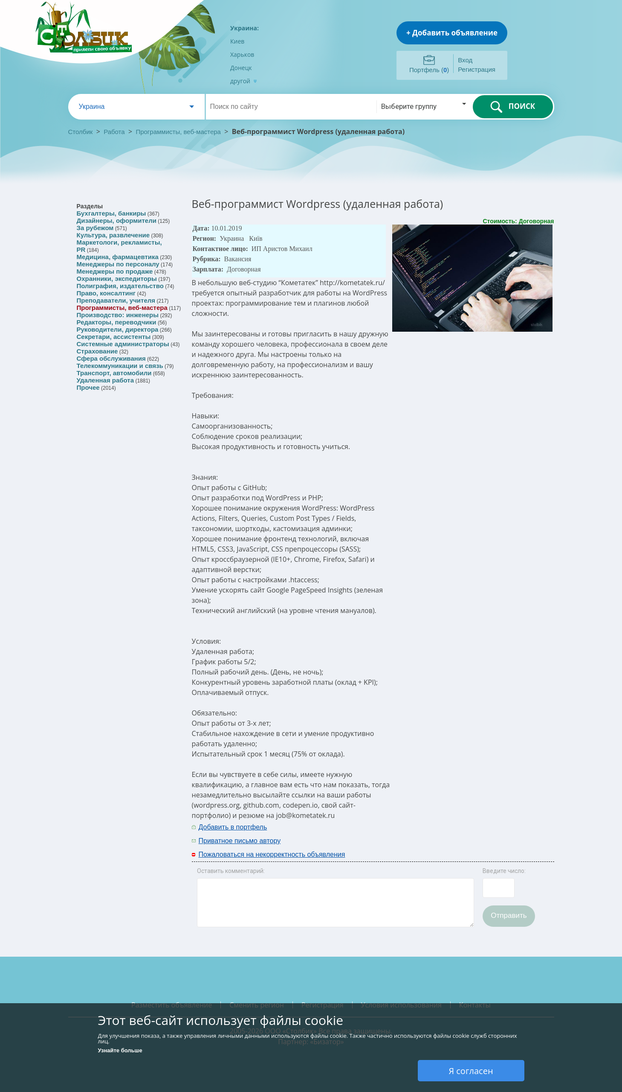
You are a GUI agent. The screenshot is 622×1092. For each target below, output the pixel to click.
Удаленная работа (105, 380)
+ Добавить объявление (452, 33)
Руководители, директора (118, 329)
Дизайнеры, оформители (116, 220)
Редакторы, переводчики (116, 322)
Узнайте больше (120, 1050)
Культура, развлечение (113, 235)
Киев (237, 41)
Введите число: (504, 871)
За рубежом (95, 227)
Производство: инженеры (118, 314)
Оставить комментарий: (231, 871)
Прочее (88, 387)
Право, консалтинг (106, 293)
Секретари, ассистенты (114, 336)
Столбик (80, 131)
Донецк (241, 68)
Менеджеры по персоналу (118, 264)
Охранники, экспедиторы (117, 278)
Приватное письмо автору (240, 840)
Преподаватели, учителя (116, 300)
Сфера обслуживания (111, 358)
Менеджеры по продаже (115, 271)
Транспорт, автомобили (114, 373)
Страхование (97, 351)
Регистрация (476, 69)
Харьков (242, 54)
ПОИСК (512, 107)
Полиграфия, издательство (120, 285)
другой (243, 81)
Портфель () (429, 69)
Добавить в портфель (233, 827)
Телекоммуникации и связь (120, 365)
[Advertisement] (442, 833)
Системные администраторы (123, 343)
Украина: (244, 28)
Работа (114, 131)
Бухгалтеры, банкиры (111, 213)
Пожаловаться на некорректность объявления (272, 854)
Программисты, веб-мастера (178, 131)
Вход (465, 60)
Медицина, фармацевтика (118, 256)
